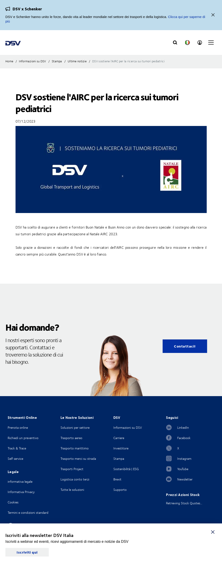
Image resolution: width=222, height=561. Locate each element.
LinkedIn (183, 427)
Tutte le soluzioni (72, 489)
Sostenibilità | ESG (126, 469)
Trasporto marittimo (75, 448)
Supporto (120, 489)
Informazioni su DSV (127, 427)
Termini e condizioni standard (28, 512)
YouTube (182, 469)
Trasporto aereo (71, 437)
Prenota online (18, 427)
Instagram (184, 458)
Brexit (117, 479)
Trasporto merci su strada (78, 458)
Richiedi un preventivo (23, 437)
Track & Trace (17, 448)
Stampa (118, 458)
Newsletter (185, 479)
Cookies (13, 502)
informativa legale (20, 481)
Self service (15, 458)
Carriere (118, 437)
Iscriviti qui (27, 552)
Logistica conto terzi (75, 479)
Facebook (184, 437)
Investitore (120, 448)
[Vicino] (213, 15)
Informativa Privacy (21, 491)
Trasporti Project (72, 469)
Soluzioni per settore (75, 427)
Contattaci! (185, 346)
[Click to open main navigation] (211, 42)
